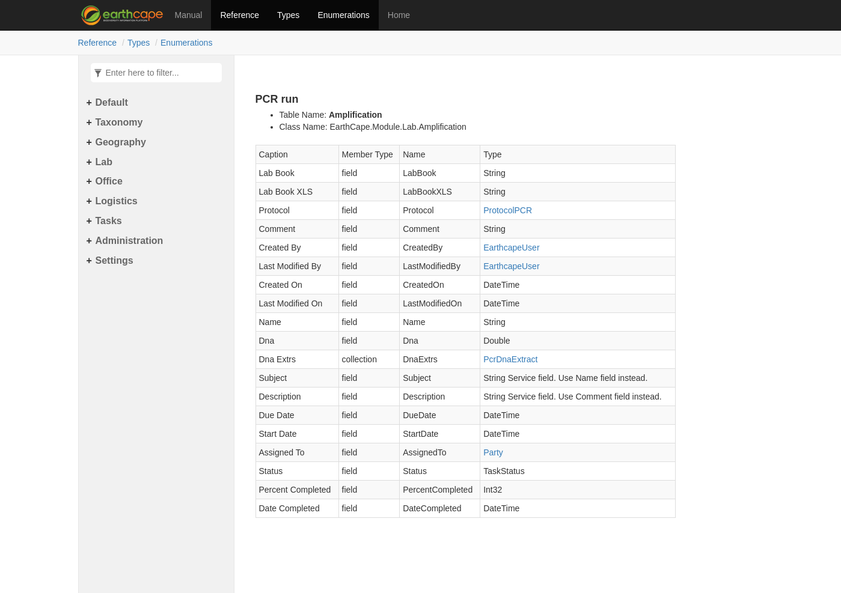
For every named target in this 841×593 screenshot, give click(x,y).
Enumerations (343, 15)
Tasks (109, 221)
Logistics (117, 201)
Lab (104, 162)
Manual (189, 15)
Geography (121, 142)
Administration (130, 241)
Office (109, 181)
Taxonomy (119, 122)
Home (399, 15)
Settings (114, 260)
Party (493, 452)
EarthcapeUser (511, 247)
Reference (239, 15)
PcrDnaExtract (510, 359)
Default (112, 102)
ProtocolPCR (507, 210)
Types (288, 15)
